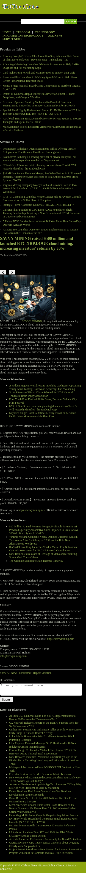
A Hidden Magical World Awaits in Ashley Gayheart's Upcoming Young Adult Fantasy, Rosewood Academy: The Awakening (45, 387)
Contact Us (6, 868)
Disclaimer (25, 673)
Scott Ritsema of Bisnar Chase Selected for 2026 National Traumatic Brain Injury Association (41, 394)
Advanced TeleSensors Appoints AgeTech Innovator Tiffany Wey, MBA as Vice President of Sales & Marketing (45, 786)
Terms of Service (66, 865)
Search (71, 26)
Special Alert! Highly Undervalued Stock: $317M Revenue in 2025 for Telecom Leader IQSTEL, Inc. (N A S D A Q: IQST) (42, 112)
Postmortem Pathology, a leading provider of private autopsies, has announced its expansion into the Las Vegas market (39, 158)
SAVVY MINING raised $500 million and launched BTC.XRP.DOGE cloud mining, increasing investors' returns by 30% (36, 243)
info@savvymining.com (13, 656)
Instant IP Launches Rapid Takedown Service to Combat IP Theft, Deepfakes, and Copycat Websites (39, 95)
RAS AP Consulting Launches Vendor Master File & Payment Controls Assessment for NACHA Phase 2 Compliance (42, 198)
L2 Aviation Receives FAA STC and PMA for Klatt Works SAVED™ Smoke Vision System (41, 834)
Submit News (12, 39)
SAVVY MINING (32, 321)
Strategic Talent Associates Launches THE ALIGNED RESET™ (38, 204)
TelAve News (33, 6)
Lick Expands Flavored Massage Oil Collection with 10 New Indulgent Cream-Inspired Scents (42, 745)
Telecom (23, 32)
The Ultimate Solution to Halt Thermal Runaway (36, 560)
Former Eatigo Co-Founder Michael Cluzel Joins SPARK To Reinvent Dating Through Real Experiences (42, 752)
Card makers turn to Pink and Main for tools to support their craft (39, 72)
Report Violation (42, 673)
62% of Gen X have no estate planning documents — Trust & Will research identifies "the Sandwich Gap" (39, 167)
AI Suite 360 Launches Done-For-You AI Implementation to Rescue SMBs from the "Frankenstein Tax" (40, 231)
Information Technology (23, 35)
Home (7, 32)
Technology (45, 32)
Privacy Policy (47, 865)
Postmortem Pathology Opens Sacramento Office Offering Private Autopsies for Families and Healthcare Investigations (39, 150)
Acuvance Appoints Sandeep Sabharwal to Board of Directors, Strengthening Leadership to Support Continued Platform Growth (39, 104)
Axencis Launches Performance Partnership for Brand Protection (45, 839)
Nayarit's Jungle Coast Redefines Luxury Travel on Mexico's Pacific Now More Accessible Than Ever (42, 414)
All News (55, 35)
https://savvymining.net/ (32, 510)
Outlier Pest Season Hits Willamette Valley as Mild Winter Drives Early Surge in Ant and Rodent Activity (45, 731)
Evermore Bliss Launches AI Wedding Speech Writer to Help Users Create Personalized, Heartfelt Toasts (40, 79)
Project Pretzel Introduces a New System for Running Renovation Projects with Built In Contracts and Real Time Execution (45, 851)
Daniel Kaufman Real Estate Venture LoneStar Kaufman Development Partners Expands (40, 793)
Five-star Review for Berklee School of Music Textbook (40, 774)
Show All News (8, 673)
